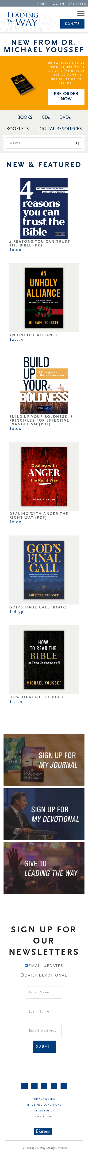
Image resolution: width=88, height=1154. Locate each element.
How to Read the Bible (36, 697)
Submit (44, 1047)
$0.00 (15, 250)
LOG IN (58, 4)
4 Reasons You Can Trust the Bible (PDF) (39, 243)
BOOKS (24, 117)
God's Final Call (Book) (38, 607)
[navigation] (42, 4)
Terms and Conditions (44, 1105)
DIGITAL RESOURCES (60, 129)
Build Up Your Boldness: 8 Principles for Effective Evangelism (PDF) (41, 420)
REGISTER (77, 4)
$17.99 (16, 702)
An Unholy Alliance (33, 335)
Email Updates (46, 966)
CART (42, 4)
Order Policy (44, 1111)
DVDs (65, 117)
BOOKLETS (17, 129)
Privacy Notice (44, 1099)
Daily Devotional (46, 975)
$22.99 (16, 340)
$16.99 (16, 612)
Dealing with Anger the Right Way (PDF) (39, 516)
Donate (72, 24)
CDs (46, 117)
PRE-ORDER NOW (66, 96)
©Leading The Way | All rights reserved (45, 1148)
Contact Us (44, 1116)
